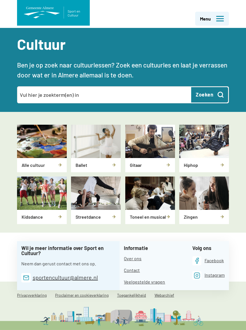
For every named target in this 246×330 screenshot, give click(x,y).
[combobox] (104, 95)
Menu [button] (212, 18)
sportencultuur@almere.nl (65, 277)
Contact (132, 270)
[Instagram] (208, 275)
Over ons (132, 258)
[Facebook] (208, 260)
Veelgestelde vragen (144, 281)
